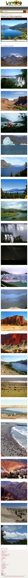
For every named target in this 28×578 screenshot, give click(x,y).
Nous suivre (3, 573)
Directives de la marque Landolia (6, 554)
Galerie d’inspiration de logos (5, 555)
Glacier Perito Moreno (14, 133)
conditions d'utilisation (16, 576)
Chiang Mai (3, 568)
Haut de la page (4, 548)
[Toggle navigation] (3, 8)
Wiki (2, 560)
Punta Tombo (14, 457)
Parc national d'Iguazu (14, 243)
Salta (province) (14, 501)
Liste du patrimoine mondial (5, 564)
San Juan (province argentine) (14, 523)
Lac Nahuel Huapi (14, 199)
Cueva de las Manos (14, 111)
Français (3, 571)
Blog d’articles (3, 566)
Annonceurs (3, 553)
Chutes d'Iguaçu (14, 89)
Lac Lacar (14, 177)
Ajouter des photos (4, 558)
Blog (2, 559)
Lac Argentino (14, 155)
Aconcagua (14, 67)
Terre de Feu (14, 545)
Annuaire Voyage (4, 565)
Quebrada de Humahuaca (14, 479)
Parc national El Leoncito (14, 265)
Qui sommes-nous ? (4, 552)
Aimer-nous (3, 574)
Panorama (14, 221)
